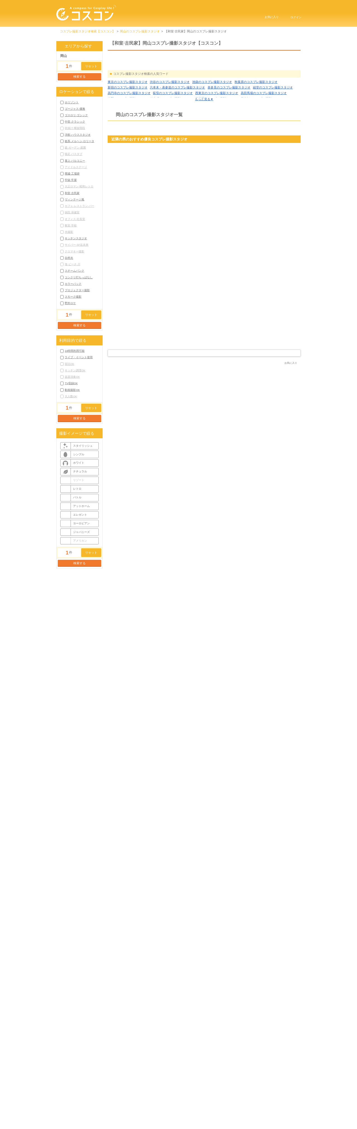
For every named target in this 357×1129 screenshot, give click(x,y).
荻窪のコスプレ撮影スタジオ (173, 117)
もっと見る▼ (204, 123)
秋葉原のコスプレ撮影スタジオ (256, 106)
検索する (79, 76)
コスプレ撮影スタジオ (147, 762)
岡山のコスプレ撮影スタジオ (140, 31)
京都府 (178, 206)
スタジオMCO (124, 691)
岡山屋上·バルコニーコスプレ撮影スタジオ (208, 1031)
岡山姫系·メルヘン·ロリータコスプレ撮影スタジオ (142, 1031)
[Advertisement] (204, 617)
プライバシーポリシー (211, 1106)
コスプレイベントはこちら (235, 1113)
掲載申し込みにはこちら (151, 1113)
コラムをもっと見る (204, 928)
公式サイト (290, 450)
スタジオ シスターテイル (224, 691)
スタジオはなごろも (132, 398)
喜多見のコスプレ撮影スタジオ (229, 112)
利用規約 (174, 1106)
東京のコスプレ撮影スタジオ (128, 106)
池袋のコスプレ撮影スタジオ (212, 106)
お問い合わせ (193, 1113)
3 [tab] (207, 366)
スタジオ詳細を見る (147, 351)
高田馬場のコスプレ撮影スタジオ (264, 117)
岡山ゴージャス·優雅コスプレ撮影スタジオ (191, 1020)
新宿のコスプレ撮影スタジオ (128, 112)
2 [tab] (203, 366)
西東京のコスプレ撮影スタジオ (216, 117)
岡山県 (208, 411)
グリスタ (251, 191)
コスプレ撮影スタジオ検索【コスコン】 (87, 31)
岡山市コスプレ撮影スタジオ (128, 1075)
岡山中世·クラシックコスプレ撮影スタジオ (137, 1025)
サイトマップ (251, 1106)
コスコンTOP (143, 1106)
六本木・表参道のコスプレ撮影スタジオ (177, 112)
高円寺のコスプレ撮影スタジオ (129, 117)
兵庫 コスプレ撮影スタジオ (261, 197)
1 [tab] (198, 366)
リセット (91, 66)
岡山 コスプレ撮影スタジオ (130, 404)
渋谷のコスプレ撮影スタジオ (170, 106)
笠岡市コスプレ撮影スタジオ (170, 1075)
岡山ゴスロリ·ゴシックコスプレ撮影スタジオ (255, 1020)
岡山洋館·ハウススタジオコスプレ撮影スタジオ (201, 1025)
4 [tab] (212, 366)
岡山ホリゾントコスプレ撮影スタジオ (134, 1020)
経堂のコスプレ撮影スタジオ (273, 112)
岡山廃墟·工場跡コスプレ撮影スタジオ (267, 1031)
